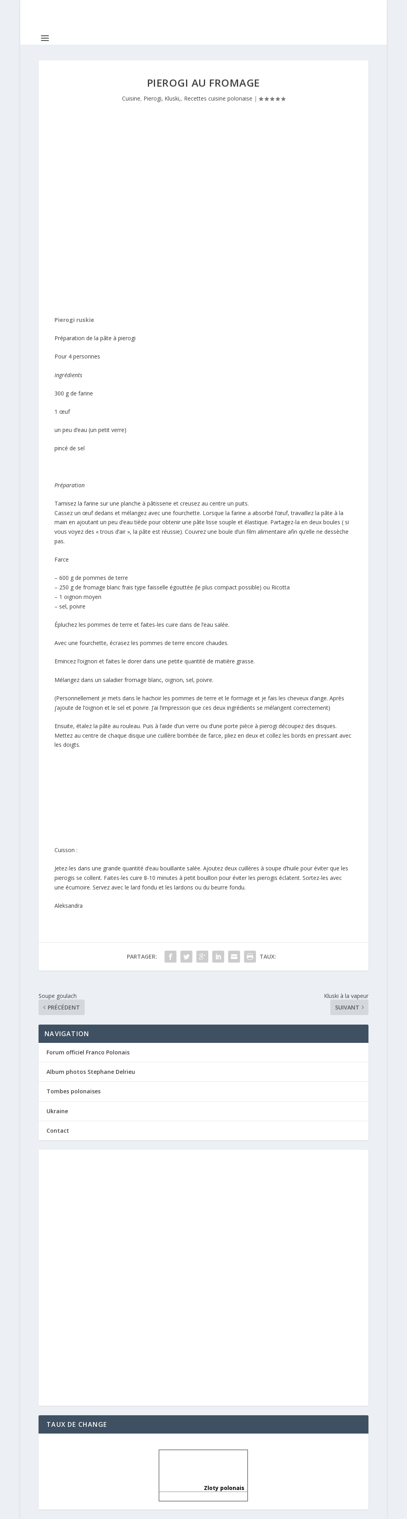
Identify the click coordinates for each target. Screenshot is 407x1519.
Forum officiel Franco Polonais (88, 1052)
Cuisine (131, 98)
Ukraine (57, 1111)
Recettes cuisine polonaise (218, 98)
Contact (58, 1130)
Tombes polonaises (74, 1091)
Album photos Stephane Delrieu (91, 1071)
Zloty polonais (203, 1488)
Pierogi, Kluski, (162, 98)
